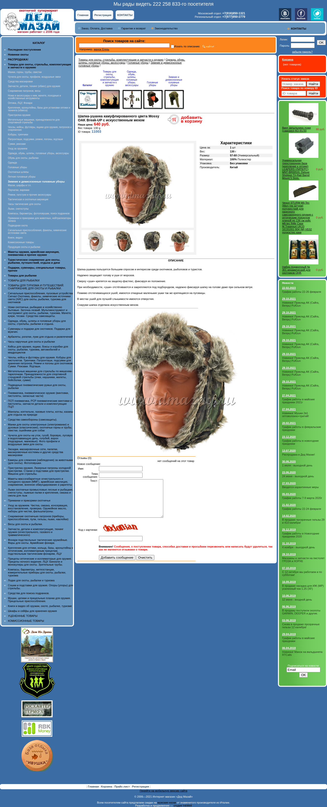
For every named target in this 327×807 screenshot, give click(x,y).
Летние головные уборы (22, 176)
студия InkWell (183, 805)
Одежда (12, 162)
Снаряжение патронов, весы (24, 91)
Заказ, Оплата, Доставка (96, 28)
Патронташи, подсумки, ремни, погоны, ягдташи (35, 139)
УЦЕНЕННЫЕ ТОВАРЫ (22, 615)
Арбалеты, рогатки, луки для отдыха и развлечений (40, 336)
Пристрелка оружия (19, 115)
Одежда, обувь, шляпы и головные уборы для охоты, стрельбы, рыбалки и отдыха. (37, 322)
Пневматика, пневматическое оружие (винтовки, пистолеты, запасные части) (38, 394)
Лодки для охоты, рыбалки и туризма (31, 580)
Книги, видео (15, 237)
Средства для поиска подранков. (28, 593)
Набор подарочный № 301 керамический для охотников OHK (296, 269)
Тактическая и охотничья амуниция (28, 199)
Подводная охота (18, 225)
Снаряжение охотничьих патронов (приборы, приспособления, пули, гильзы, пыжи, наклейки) (38, 518)
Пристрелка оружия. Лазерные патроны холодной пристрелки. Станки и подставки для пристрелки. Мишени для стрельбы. (39, 470)
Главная (83, 15)
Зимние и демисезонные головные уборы (173, 81)
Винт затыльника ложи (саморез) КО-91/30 (296, 129)
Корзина (107, 786)
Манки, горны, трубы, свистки (25, 72)
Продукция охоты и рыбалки (24, 247)
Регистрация (102, 15)
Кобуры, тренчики (18, 134)
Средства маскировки (20, 81)
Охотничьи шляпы (18, 172)
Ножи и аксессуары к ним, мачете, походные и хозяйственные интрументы (34, 97)
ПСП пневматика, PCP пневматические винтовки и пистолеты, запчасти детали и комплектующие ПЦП (40, 403)
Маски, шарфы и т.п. (19, 185)
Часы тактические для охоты (24, 204)
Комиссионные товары (21, 242)
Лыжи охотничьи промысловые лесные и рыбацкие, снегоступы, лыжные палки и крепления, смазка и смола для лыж (40, 492)
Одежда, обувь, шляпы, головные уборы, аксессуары (38, 153)
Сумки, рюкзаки (17, 144)
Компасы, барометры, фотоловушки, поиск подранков (39, 213)
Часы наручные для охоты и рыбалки (31, 341)
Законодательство (166, 28)
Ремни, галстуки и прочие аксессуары (29, 194)
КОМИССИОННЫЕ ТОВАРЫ (26, 620)
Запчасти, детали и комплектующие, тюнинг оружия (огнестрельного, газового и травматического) (35, 532)
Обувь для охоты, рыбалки (23, 158)
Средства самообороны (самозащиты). (32, 419)
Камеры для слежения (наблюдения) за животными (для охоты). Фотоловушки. (40, 461)
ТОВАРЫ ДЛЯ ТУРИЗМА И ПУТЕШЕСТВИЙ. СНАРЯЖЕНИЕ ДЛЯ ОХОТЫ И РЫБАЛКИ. (36, 287)
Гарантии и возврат (133, 28)
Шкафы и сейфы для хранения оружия (32, 610)
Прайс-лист (122, 786)
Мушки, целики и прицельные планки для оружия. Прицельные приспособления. (39, 600)
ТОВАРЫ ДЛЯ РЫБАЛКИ (23, 280)
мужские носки (167, 802)
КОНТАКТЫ (125, 15)
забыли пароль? (302, 51)
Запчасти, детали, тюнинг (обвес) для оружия (34, 86)
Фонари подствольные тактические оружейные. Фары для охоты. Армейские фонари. (38, 541)
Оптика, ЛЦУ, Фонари (20, 103)
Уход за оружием (17, 148)
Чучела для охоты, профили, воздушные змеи (34, 76)
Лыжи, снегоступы (18, 208)
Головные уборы (17, 167)
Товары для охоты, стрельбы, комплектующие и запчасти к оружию (121, 59)
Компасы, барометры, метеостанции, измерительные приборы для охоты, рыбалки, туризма (37, 572)
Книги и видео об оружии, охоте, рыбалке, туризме (40, 606)
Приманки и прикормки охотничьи (29, 500)
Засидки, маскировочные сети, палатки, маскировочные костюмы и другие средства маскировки (35, 452)
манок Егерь (101, 49)
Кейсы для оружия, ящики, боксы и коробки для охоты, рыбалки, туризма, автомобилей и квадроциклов (38, 349)
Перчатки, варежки (18, 190)
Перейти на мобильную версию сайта (163, 790)
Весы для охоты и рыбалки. (25, 524)
